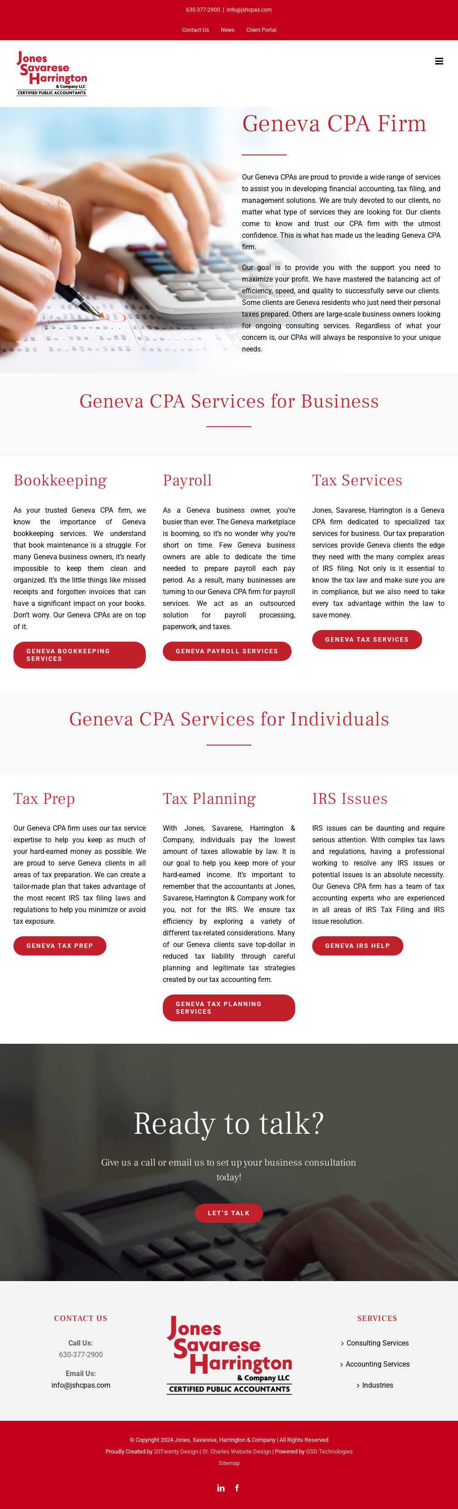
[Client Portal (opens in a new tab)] (261, 30)
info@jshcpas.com (249, 10)
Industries (377, 1385)
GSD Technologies (329, 1451)
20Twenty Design (176, 1451)
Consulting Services (378, 1343)
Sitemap (229, 1463)
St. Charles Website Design (236, 1451)
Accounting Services (378, 1364)
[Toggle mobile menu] (440, 61)
